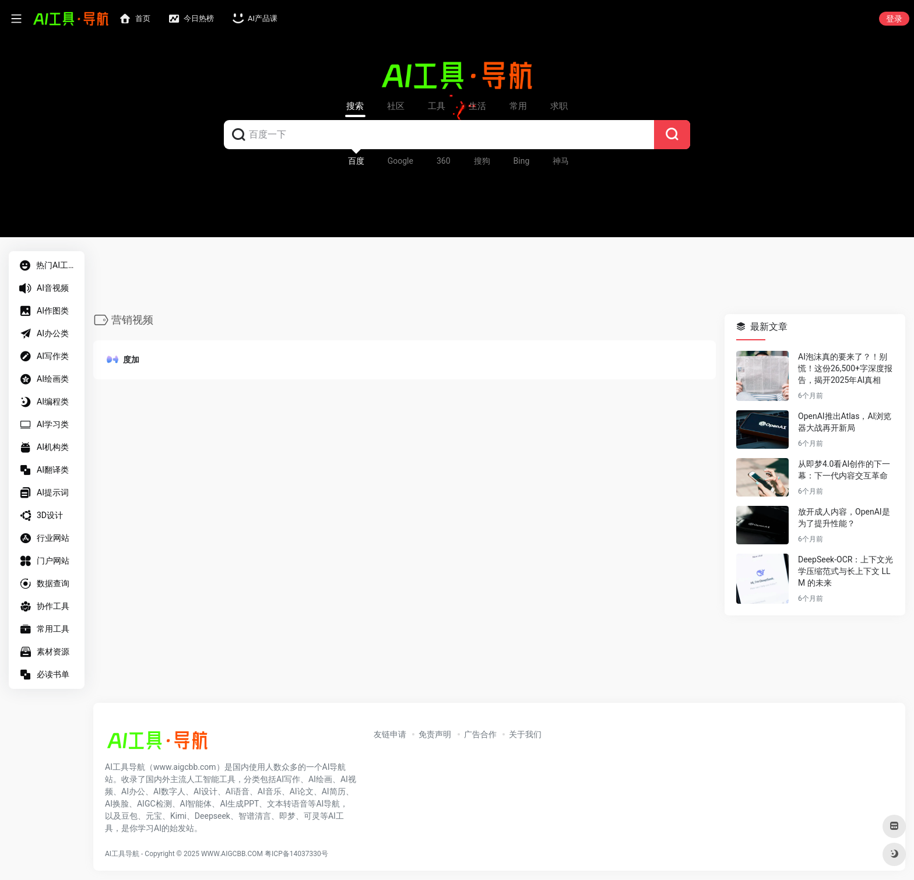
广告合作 (480, 734)
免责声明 (435, 734)
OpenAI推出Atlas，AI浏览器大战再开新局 (844, 422)
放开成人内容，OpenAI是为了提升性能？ (844, 518)
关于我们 (525, 734)
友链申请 (390, 734)
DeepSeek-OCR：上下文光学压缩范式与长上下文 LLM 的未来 (845, 571)
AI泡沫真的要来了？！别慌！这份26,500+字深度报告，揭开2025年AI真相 (845, 369)
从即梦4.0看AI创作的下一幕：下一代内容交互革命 (844, 470)
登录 (894, 18)
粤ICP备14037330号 (296, 854)
